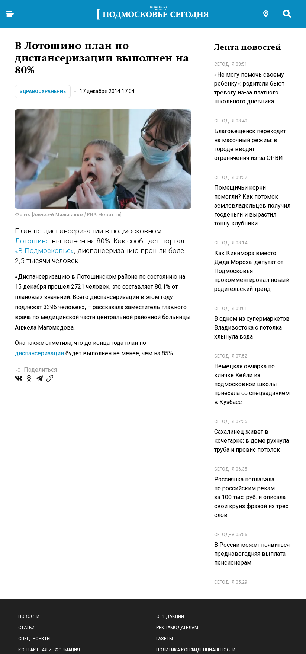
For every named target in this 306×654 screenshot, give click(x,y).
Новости (28, 616)
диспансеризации (39, 353)
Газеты (164, 638)
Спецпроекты (34, 638)
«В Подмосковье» (44, 250)
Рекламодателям (177, 627)
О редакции (170, 616)
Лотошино (32, 241)
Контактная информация (49, 650)
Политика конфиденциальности (195, 650)
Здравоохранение (43, 91)
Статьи (26, 627)
